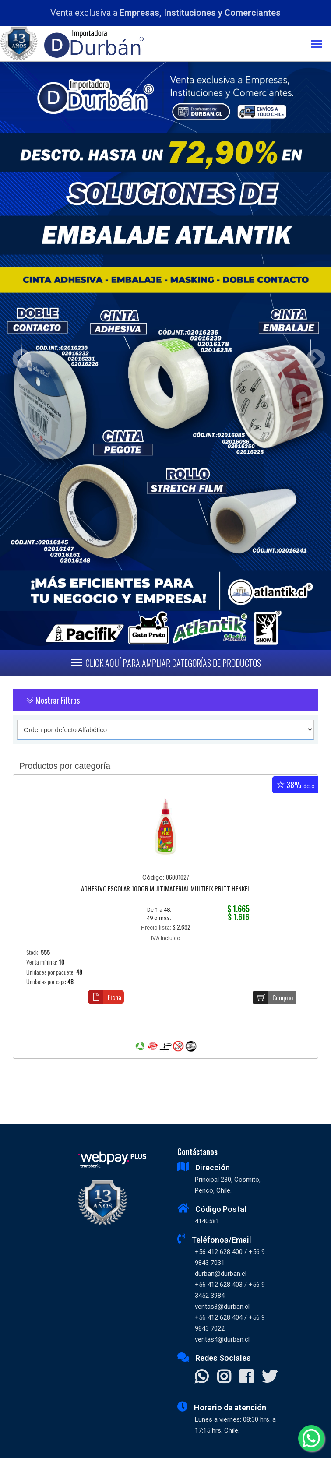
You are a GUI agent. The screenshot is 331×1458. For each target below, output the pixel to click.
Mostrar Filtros (53, 700)
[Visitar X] (269, 1377)
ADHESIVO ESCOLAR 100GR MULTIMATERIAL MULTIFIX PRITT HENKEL (165, 889)
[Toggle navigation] (321, 44)
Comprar (273, 997)
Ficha (104, 997)
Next (312, 355)
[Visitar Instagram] (224, 1377)
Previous (18, 355)
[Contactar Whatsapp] (201, 1377)
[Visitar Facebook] (246, 1377)
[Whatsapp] (311, 1438)
